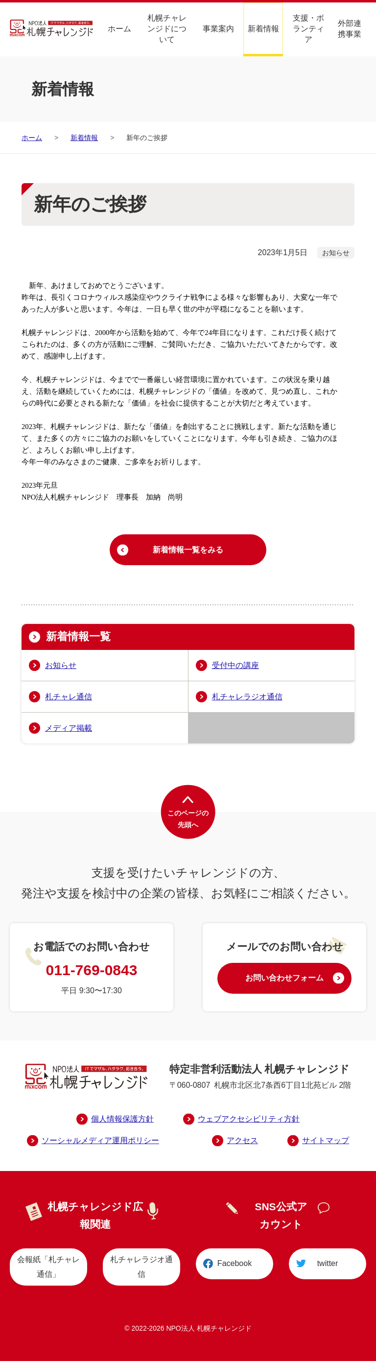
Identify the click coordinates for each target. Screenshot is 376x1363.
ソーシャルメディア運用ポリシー (100, 1142)
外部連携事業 (349, 28)
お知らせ (60, 667)
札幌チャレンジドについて (167, 28)
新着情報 (263, 28)
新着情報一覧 (81, 639)
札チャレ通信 (68, 698)
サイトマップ (325, 1142)
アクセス (242, 1142)
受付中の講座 (235, 667)
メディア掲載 (68, 730)
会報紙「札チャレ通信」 (48, 1268)
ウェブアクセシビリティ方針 (249, 1121)
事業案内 (218, 28)
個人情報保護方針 (122, 1121)
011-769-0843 (92, 972)
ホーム (119, 28)
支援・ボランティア (308, 28)
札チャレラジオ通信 (247, 698)
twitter (327, 1267)
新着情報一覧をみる (188, 551)
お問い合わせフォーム (284, 981)
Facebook (234, 1267)
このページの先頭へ (188, 822)
